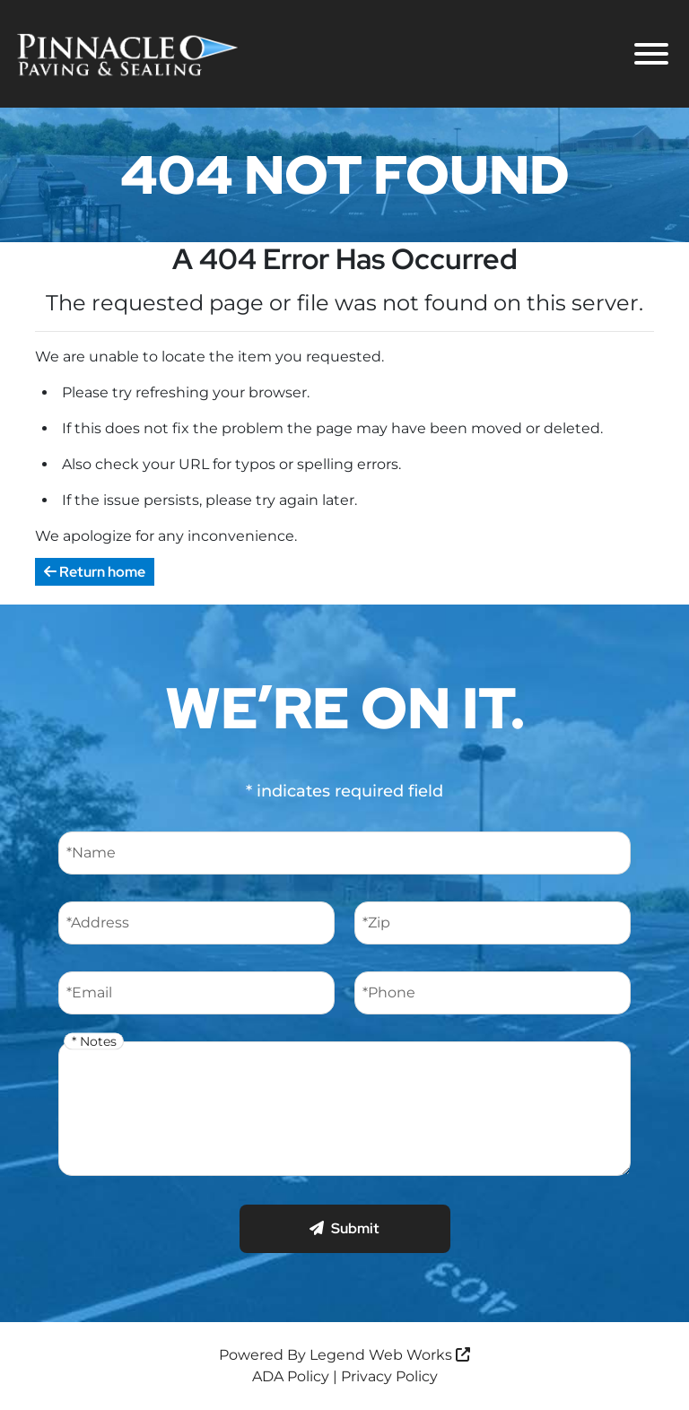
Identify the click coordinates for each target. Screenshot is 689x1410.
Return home (94, 571)
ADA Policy (290, 1376)
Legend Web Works (390, 1354)
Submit (344, 1228)
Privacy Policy (389, 1376)
